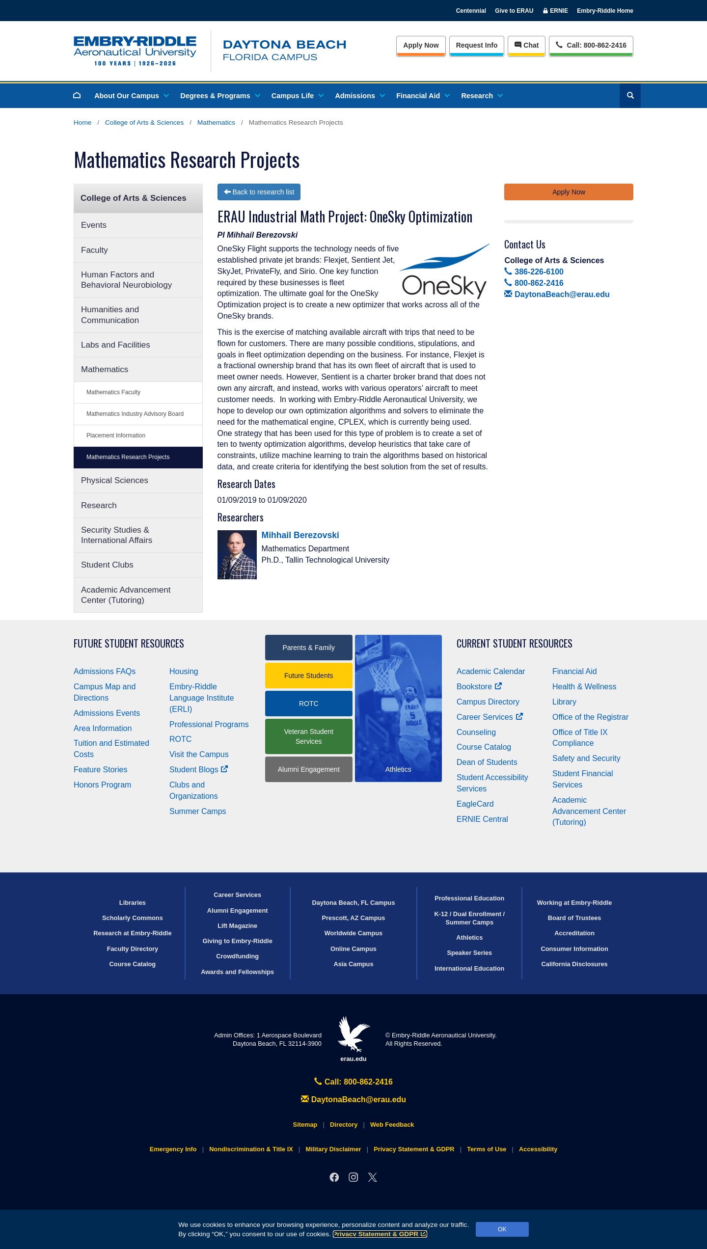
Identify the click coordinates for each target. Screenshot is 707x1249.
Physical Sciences (114, 480)
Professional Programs (209, 724)
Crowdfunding (237, 956)
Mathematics (216, 122)
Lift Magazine (237, 925)
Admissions (359, 96)
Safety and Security (586, 758)
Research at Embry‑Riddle (132, 933)
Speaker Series (469, 952)
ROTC (180, 739)
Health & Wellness (584, 686)
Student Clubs (107, 565)
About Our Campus (131, 96)
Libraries (132, 902)
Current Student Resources (514, 643)
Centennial (471, 10)
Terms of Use (486, 1149)
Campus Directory (488, 702)
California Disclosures (575, 964)
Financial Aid (422, 96)
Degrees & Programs (219, 96)
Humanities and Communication (110, 315)
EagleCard (475, 804)
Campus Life (297, 96)
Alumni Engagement (309, 769)
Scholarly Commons (132, 918)
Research (481, 96)
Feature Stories (100, 769)
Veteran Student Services (308, 736)
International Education (469, 968)
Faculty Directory (133, 948)
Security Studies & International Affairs (116, 535)
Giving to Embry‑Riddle (237, 941)
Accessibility (538, 1149)
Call (590, 44)
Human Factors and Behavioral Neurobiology (126, 280)
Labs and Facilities (115, 345)
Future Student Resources (129, 643)
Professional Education (469, 898)
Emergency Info (173, 1149)
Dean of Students (487, 762)
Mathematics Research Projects (127, 457)
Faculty (94, 250)
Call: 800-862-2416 (353, 1082)
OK (502, 1229)
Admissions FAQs (105, 671)
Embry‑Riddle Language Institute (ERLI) (201, 697)
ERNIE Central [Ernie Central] (482, 819)
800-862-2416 (533, 283)
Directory (343, 1124)
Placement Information (115, 435)
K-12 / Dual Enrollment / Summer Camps (469, 918)
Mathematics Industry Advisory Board (135, 413)
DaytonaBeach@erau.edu (556, 294)
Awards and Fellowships (237, 972)
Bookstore (479, 686)
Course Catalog (484, 747)
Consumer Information (574, 948)
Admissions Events (107, 713)
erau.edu (353, 1039)
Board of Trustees (574, 918)
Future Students (308, 675)
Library (564, 702)
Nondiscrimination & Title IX (251, 1149)
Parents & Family (308, 648)
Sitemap (305, 1124)
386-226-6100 (533, 272)
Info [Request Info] (477, 45)
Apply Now (420, 45)
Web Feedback (392, 1124)
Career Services (490, 717)
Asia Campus (353, 964)
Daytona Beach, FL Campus (353, 902)
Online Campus (353, 948)
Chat (527, 45)
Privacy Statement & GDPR (380, 1234)
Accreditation (574, 933)
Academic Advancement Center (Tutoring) (125, 595)
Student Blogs (198, 769)
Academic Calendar (491, 671)
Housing (183, 671)
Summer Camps (197, 811)
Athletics (469, 937)
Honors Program (102, 785)
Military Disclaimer (333, 1149)
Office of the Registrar (590, 717)
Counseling (476, 732)
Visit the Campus (199, 754)
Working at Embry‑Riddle (574, 902)
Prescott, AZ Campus (353, 918)
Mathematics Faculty (113, 392)
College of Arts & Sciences (144, 122)
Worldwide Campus (354, 933)
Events (94, 225)
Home (82, 122)
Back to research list (259, 192)
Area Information (103, 728)
